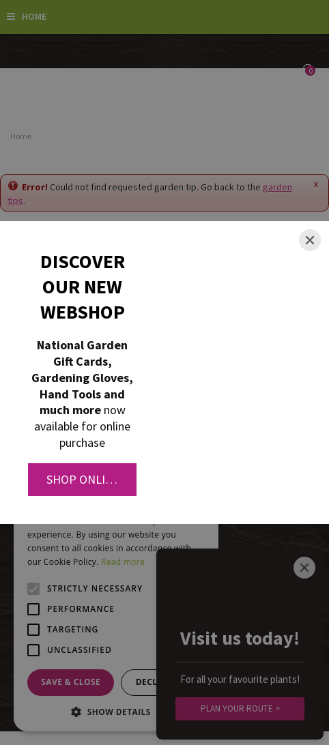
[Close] (310, 240)
